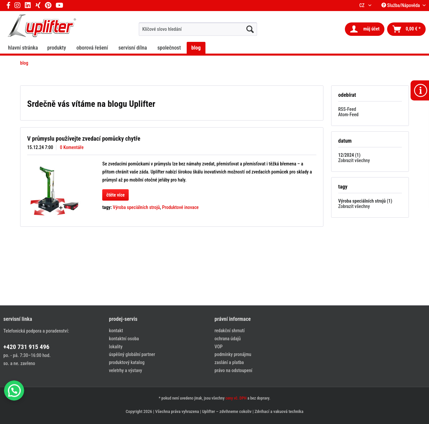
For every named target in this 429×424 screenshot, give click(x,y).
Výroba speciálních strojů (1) (365, 201)
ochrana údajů (227, 338)
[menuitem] (198, 29)
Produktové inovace (180, 207)
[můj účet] (364, 29)
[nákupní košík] (406, 29)
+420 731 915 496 (26, 347)
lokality (116, 346)
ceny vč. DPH (236, 398)
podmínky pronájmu (232, 354)
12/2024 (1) (349, 155)
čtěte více (115, 195)
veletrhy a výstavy (125, 370)
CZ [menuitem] (363, 5)
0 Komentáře (72, 147)
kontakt (116, 330)
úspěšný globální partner (132, 354)
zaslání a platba (229, 362)
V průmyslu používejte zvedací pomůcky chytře (83, 138)
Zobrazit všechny (354, 160)
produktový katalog (126, 362)
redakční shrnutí (229, 330)
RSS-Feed (347, 109)
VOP (218, 346)
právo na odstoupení (233, 370)
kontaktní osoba (124, 338)
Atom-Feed (348, 114)
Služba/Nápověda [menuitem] (401, 5)
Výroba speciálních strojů (136, 207)
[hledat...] (250, 29)
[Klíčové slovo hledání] (198, 29)
